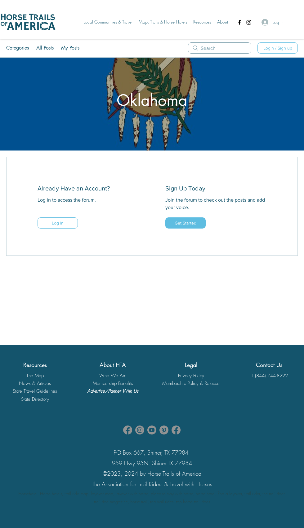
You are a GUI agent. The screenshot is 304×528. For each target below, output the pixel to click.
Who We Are (113, 376)
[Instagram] (249, 22)
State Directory (35, 399)
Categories (17, 48)
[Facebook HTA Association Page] (127, 429)
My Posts (70, 48)
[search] (219, 48)
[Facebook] (239, 22)
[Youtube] (151, 429)
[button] (108, 22)
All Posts (45, 48)
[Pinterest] (163, 429)
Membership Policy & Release (191, 383)
